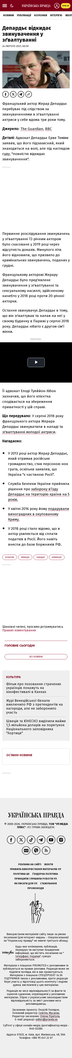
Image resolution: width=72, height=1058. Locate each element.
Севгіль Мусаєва (49, 1013)
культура (9, 557)
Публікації (24, 15)
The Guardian (31, 129)
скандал (40, 557)
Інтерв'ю (56, 15)
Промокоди (35, 888)
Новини (8, 15)
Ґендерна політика (45, 873)
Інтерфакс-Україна (27, 956)
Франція (25, 557)
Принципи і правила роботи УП (35, 878)
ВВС (48, 129)
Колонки (40, 15)
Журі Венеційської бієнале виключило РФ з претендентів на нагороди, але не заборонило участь (34, 707)
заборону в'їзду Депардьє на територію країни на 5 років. (39, 494)
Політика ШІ (21, 873)
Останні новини (19, 755)
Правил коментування (19, 630)
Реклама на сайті (29, 864)
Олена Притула (50, 1016)
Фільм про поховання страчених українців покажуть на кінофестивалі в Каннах (33, 688)
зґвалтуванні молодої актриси (28, 432)
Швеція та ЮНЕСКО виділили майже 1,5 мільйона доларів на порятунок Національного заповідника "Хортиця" (36, 727)
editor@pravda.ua (46, 1019)
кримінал (57, 557)
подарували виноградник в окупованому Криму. (38, 514)
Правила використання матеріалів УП (35, 869)
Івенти (48, 864)
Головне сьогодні (20, 646)
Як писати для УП (25, 883)
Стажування (48, 883)
